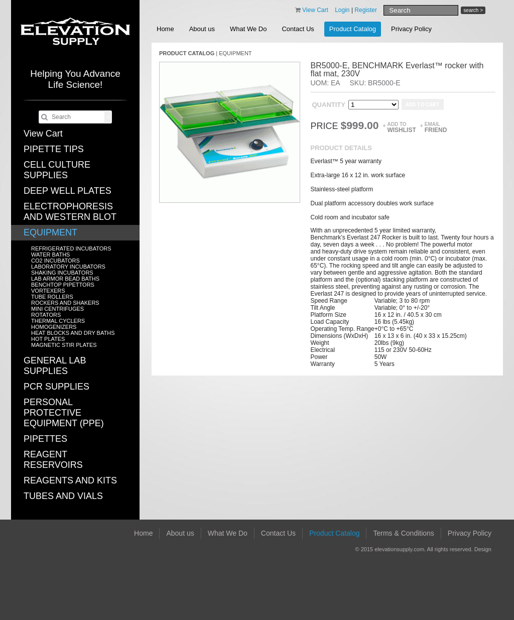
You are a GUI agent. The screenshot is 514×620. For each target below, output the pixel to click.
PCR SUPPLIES (56, 387)
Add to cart (423, 104)
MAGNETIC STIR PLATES (64, 345)
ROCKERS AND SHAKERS (65, 303)
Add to (401, 127)
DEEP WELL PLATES (67, 191)
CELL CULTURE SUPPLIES (57, 170)
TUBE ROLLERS (52, 297)
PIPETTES (45, 439)
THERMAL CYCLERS (58, 321)
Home (165, 29)
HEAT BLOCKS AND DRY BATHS (72, 333)
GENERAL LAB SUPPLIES (55, 365)
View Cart (43, 134)
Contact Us (298, 29)
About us (202, 29)
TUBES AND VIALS (63, 496)
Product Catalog (352, 29)
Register (365, 10)
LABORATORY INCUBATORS (68, 267)
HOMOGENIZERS (53, 327)
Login (342, 10)
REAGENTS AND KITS (70, 480)
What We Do (248, 29)
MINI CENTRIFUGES (57, 309)
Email (436, 127)
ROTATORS (46, 315)
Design (482, 549)
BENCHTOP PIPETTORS (62, 285)
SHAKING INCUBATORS (62, 273)
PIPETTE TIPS (54, 149)
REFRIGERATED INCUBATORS (71, 248)
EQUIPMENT (50, 232)
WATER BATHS (50, 255)
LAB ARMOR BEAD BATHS (65, 279)
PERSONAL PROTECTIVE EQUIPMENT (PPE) (64, 412)
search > (473, 10)
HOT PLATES (48, 339)
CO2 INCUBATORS (55, 261)
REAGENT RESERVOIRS (53, 459)
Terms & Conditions (403, 533)
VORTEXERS (48, 291)
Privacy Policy (411, 29)
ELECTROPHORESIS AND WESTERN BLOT (70, 211)
